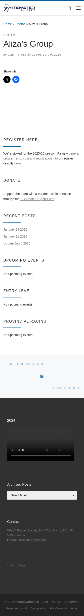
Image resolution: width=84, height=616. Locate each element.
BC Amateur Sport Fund (37, 199)
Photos (20, 24)
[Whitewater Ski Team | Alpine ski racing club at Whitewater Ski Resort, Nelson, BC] (19, 7)
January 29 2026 (15, 229)
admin (12, 54)
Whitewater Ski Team (32, 601)
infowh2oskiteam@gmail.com (27, 540)
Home (7, 24)
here (17, 163)
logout (23, 565)
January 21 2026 (15, 236)
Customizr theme (66, 608)
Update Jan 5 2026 (16, 243)
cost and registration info (40, 158)
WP (25, 608)
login (11, 565)
